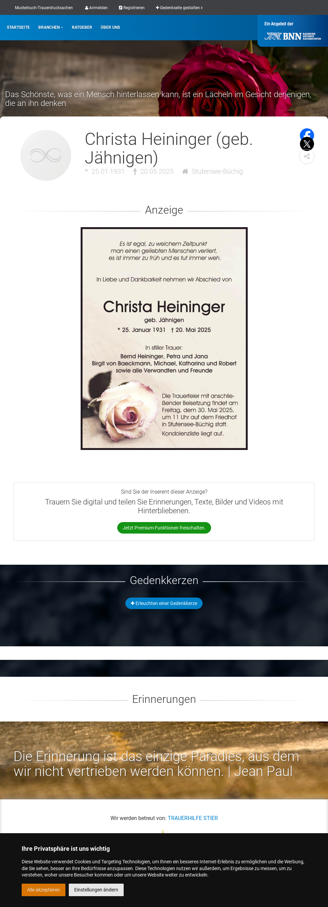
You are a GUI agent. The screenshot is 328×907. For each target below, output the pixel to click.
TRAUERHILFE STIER (193, 818)
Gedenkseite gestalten (179, 7)
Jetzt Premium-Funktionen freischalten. (164, 528)
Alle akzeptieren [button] (43, 889)
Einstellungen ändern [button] (96, 889)
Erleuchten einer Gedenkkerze (164, 603)
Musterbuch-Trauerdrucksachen (44, 7)
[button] (306, 156)
